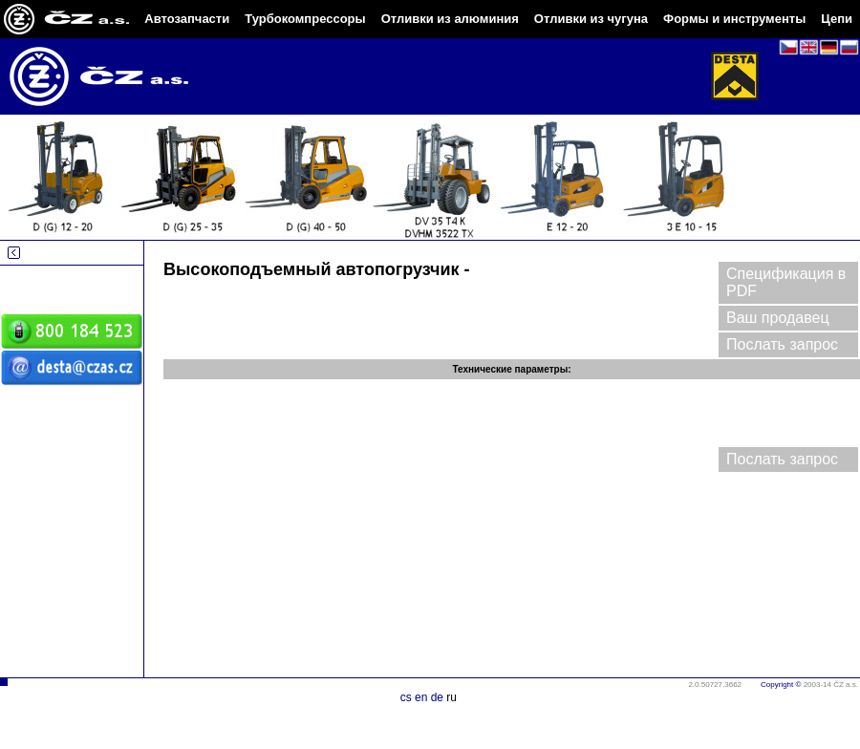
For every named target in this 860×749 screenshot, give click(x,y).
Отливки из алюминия (450, 18)
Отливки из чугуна (591, 18)
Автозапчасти (186, 18)
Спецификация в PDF (786, 282)
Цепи (836, 18)
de (437, 697)
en (421, 697)
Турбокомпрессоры (305, 18)
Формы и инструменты (734, 18)
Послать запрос (782, 344)
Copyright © (781, 684)
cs (406, 697)
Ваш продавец (777, 318)
